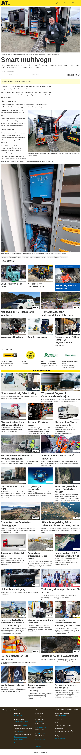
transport (5, 257)
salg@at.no (41, 733)
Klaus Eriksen (18, 715)
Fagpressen (19, 731)
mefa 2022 (25, 257)
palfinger (50, 257)
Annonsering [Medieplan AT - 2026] (38, 743)
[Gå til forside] (5, 3)
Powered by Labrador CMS (40, 752)
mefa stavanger (35, 257)
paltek (57, 257)
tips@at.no (26, 725)
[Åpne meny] (78, 3)
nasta (44, 257)
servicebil (64, 257)
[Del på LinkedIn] (73, 75)
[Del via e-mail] (76, 75)
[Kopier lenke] (79, 75)
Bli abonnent (66, 3)
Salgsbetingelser (40, 739)
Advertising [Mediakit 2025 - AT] (38, 746)
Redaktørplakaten (19, 739)
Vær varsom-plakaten (20, 737)
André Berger (39, 721)
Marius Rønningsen (40, 727)
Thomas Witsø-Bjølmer (21, 721)
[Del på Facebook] (68, 75)
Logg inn (56, 3)
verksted (13, 257)
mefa (19, 257)
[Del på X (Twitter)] (71, 75)
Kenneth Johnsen (60, 738)
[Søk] (72, 2)
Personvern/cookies (20, 743)
